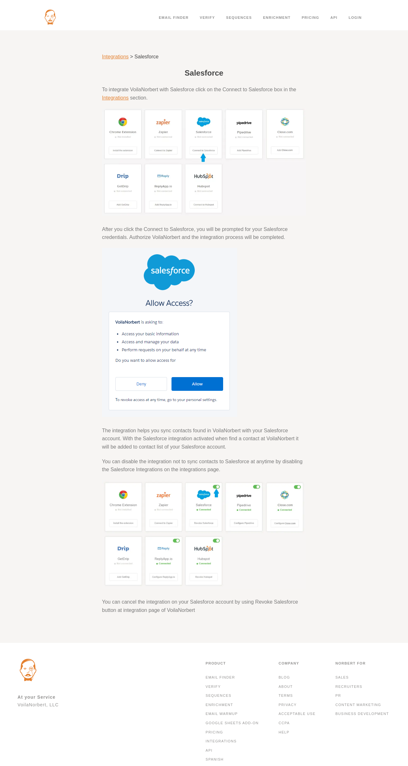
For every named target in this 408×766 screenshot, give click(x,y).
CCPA (284, 723)
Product (216, 663)
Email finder (174, 17)
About (286, 686)
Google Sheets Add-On (232, 723)
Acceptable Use (297, 714)
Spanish (215, 759)
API (333, 17)
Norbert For (350, 663)
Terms (286, 695)
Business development (362, 714)
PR (338, 695)
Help (284, 732)
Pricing (310, 17)
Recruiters (348, 686)
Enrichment (276, 17)
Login (355, 17)
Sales (342, 677)
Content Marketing (358, 705)
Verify (207, 17)
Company (289, 663)
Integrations (115, 56)
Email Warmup (222, 714)
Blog (284, 677)
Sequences (239, 17)
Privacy (288, 705)
